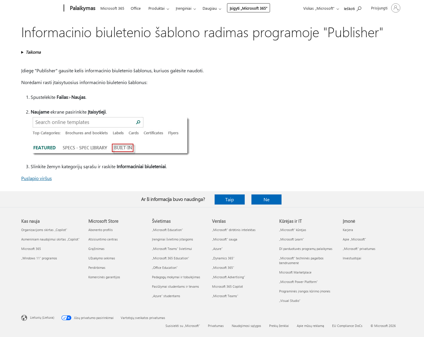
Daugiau (210, 8)
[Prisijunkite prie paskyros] (385, 8)
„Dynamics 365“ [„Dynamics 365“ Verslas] (223, 258)
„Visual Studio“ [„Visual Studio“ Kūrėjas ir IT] (289, 300)
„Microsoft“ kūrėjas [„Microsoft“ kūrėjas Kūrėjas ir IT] (292, 230)
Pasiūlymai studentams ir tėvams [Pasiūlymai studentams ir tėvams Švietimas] (175, 286)
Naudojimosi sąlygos (246, 325)
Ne (266, 199)
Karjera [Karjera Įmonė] (348, 230)
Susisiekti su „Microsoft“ (182, 325)
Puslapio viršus (36, 178)
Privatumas (216, 325)
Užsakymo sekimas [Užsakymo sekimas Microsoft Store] (101, 258)
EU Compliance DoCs (347, 325)
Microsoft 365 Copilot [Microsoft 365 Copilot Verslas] (227, 286)
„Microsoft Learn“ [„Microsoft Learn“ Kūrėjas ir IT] (291, 239)
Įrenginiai (183, 8)
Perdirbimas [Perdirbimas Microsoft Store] (96, 267)
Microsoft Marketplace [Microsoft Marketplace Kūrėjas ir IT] (295, 272)
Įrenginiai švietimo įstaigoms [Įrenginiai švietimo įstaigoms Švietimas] (172, 239)
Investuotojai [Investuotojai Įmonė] (352, 258)
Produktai (156, 8)
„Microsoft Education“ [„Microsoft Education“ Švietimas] (167, 230)
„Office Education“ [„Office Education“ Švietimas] (165, 267)
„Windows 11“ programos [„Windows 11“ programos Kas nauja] (39, 258)
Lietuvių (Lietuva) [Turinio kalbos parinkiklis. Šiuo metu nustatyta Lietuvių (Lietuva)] (42, 317)
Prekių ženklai (279, 325)
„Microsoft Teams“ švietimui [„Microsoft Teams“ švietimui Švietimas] (172, 248)
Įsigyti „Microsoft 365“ (248, 8)
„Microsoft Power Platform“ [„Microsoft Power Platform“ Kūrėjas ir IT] (298, 281)
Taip (229, 199)
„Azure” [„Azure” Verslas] (217, 248)
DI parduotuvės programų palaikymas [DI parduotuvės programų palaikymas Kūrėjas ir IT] (305, 248)
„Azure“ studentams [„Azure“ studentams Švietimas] (166, 296)
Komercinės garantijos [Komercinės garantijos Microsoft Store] (104, 277)
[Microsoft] (41, 8)
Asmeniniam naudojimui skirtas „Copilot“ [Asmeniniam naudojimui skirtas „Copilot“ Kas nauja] (50, 239)
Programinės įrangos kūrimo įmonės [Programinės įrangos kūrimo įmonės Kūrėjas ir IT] (304, 291)
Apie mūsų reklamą (310, 325)
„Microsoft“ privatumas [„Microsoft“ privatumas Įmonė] (359, 248)
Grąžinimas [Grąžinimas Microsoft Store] (96, 248)
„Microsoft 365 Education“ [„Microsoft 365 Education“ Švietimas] (170, 258)
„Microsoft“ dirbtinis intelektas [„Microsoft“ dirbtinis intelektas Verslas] (234, 230)
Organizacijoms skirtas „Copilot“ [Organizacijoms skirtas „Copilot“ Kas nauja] (44, 230)
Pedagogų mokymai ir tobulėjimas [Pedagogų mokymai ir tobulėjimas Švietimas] (176, 277)
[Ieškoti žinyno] (352, 7)
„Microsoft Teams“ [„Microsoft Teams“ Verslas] (225, 296)
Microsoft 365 (112, 8)
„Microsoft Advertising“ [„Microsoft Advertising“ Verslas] (228, 277)
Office (136, 8)
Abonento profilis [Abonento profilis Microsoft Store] (100, 230)
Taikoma (33, 52)
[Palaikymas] (82, 8)
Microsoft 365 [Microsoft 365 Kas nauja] (31, 248)
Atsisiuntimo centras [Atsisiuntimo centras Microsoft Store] (103, 239)
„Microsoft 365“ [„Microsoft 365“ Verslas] (223, 267)
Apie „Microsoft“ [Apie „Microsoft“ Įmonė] (354, 239)
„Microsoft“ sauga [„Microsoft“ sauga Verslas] (224, 239)
